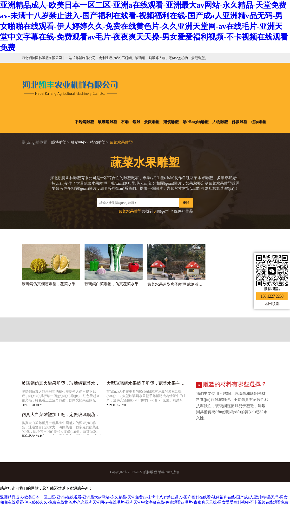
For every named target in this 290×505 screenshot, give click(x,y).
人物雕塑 (220, 122)
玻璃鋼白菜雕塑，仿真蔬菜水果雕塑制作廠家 (114, 284)
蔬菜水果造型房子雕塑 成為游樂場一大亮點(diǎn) (176, 284)
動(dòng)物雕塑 (196, 122)
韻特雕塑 (58, 142)
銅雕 (136, 122)
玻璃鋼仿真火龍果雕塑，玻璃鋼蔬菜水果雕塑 (62, 383)
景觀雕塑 (151, 122)
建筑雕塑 (171, 122)
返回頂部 (272, 304)
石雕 (125, 122)
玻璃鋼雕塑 (107, 122)
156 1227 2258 (272, 296)
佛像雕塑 (239, 122)
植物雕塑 (258, 122)
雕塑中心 (78, 142)
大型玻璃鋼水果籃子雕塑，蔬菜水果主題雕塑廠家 (146, 383)
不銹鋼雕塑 (84, 122)
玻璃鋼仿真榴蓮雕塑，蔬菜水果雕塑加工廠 (51, 284)
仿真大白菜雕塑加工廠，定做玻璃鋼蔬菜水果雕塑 (62, 414)
